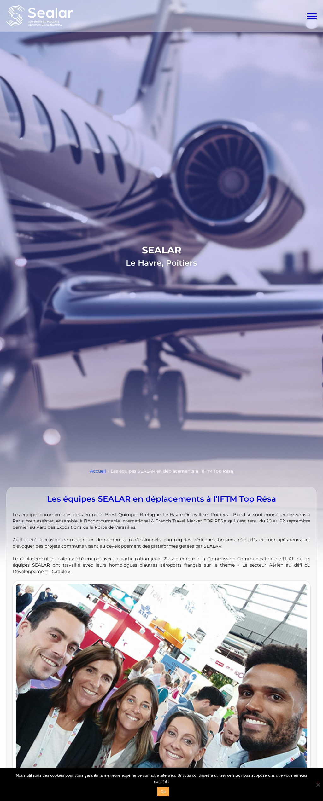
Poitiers (181, 263)
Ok (163, 791)
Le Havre (144, 263)
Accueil (98, 471)
